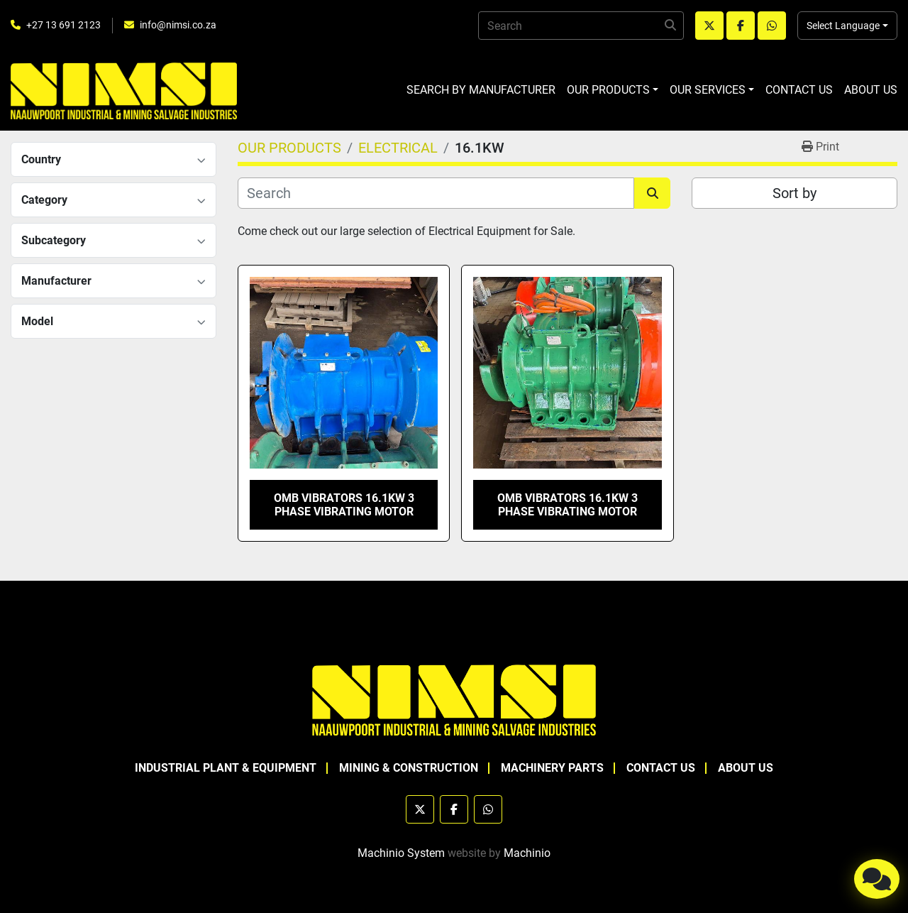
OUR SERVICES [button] (708, 90)
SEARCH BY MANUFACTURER (480, 90)
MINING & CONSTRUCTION (408, 768)
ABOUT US (870, 90)
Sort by (794, 193)
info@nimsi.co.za (178, 25)
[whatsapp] (772, 25)
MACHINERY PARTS (552, 768)
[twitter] (709, 25)
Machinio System (401, 853)
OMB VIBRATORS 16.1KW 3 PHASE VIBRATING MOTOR (344, 504)
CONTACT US (799, 90)
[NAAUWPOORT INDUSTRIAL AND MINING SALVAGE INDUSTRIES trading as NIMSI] (454, 699)
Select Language (843, 25)
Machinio (527, 853)
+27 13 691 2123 (63, 25)
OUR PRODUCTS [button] (608, 90)
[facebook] (740, 25)
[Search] (581, 25)
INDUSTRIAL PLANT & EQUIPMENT (225, 768)
